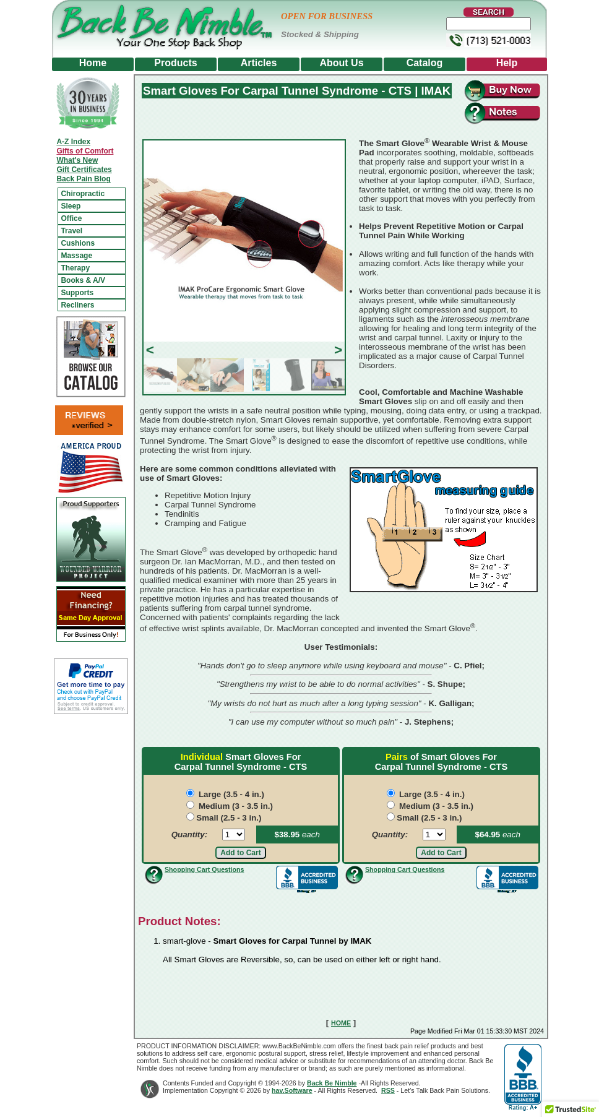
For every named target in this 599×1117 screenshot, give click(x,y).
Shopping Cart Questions (204, 869)
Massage (76, 255)
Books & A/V (83, 280)
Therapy (75, 268)
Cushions (78, 243)
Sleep (70, 206)
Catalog (425, 63)
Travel (71, 230)
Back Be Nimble (332, 1083)
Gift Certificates (83, 169)
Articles (259, 63)
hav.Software (292, 1090)
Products (175, 63)
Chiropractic (83, 193)
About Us (341, 63)
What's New (77, 160)
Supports (77, 292)
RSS (388, 1090)
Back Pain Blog (83, 179)
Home (92, 63)
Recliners (77, 305)
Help (507, 63)
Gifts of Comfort (84, 151)
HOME (341, 1023)
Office (71, 218)
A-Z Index (73, 141)
